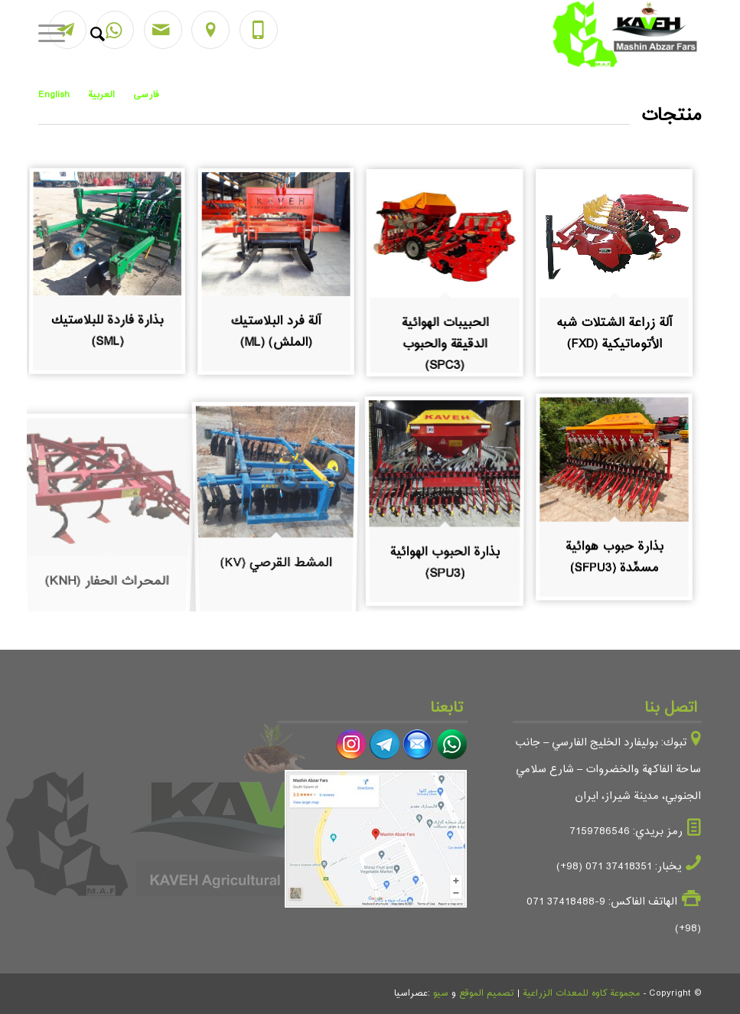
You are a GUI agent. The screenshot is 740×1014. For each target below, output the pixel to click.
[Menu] (56, 34)
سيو (440, 993)
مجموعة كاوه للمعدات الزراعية (581, 993)
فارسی (146, 95)
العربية (101, 95)
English (54, 95)
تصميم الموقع (486, 993)
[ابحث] (90, 34)
